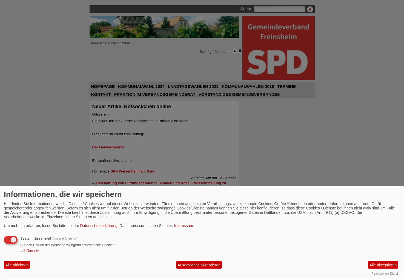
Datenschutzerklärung (99, 225)
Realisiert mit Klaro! (384, 273)
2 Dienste (29, 250)
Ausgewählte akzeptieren (198, 265)
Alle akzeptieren (383, 265)
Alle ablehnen (17, 265)
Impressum (183, 225)
